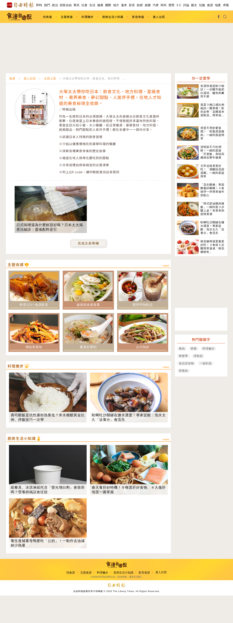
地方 (116, 5)
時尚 (164, 5)
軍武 (76, 5)
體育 (172, 5)
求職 (226, 5)
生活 (92, 5)
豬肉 (182, 348)
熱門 (47, 5)
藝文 (194, 5)
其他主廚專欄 (88, 243)
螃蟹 (194, 348)
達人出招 (159, 17)
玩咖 (202, 5)
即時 (39, 5)
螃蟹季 (183, 355)
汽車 (156, 5)
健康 (100, 5)
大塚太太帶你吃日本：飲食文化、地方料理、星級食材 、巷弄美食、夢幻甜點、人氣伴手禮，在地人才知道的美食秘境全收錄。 (110, 97)
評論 (186, 5)
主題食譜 (67, 17)
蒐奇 (124, 5)
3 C (178, 5)
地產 (218, 5)
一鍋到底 (206, 363)
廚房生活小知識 (112, 17)
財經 (140, 5)
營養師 (183, 370)
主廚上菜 (50, 78)
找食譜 (47, 17)
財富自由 (66, 5)
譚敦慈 (198, 355)
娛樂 (148, 5)
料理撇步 (88, 17)
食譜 (210, 5)
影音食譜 (138, 17)
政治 (55, 5)
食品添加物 (186, 363)
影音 (132, 5)
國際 (108, 5)
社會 (84, 5)
